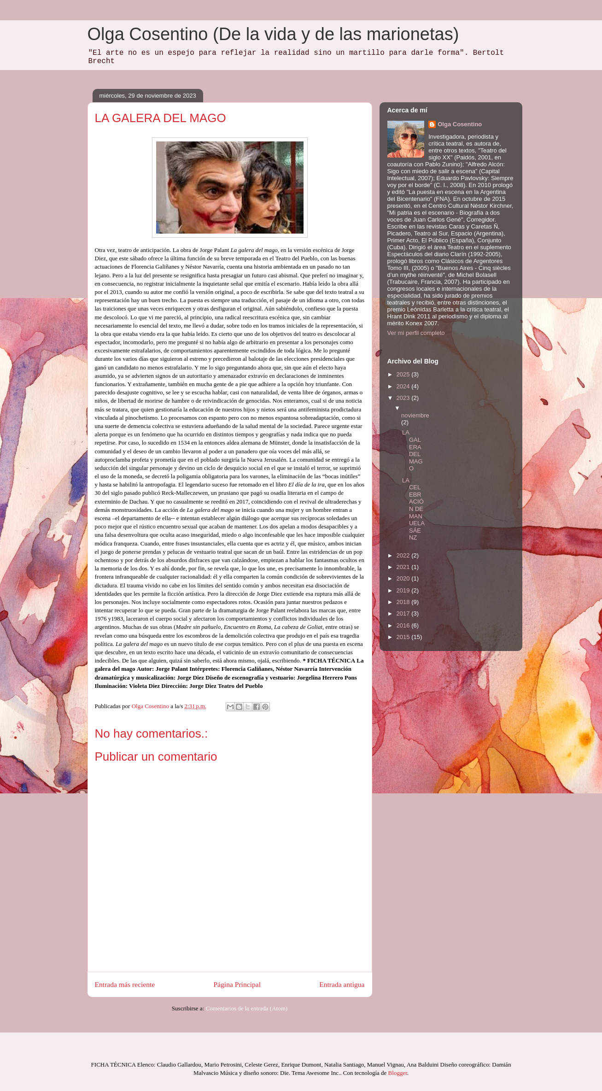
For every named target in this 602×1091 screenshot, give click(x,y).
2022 (404, 555)
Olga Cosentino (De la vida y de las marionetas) (273, 34)
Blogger (397, 1072)
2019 (404, 590)
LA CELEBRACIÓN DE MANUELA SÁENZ (413, 509)
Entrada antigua (341, 984)
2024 (404, 386)
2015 (404, 636)
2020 (404, 578)
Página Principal (237, 984)
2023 (404, 397)
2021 (404, 566)
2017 (404, 613)
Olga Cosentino (460, 124)
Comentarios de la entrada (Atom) (247, 1008)
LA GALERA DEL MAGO (412, 450)
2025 (404, 374)
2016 (404, 625)
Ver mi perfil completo (416, 332)
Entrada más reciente (125, 984)
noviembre (415, 415)
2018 (404, 601)
